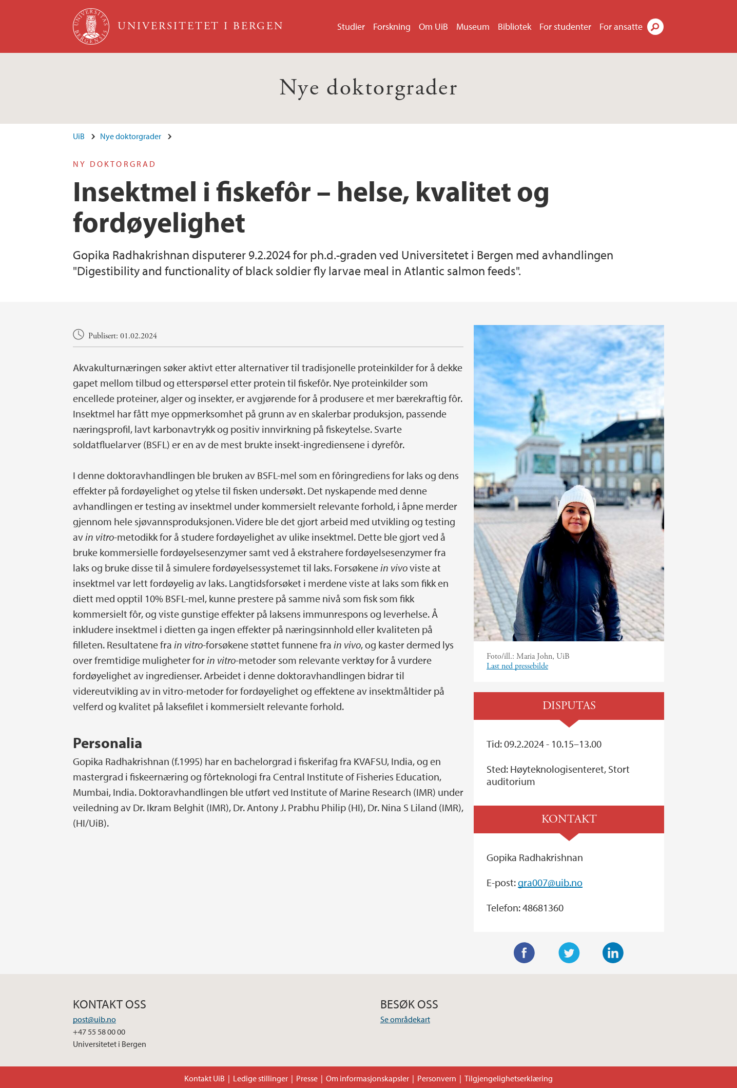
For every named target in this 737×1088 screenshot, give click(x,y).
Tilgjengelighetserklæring (508, 1078)
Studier (351, 26)
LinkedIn (613, 953)
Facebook (524, 953)
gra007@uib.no (550, 882)
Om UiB (433, 26)
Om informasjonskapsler (367, 1078)
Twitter (569, 953)
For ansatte (621, 26)
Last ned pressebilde (517, 666)
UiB (79, 136)
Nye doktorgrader (368, 88)
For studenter (565, 26)
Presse (307, 1078)
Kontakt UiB (204, 1078)
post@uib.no (94, 1019)
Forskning (392, 26)
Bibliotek (514, 26)
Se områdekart (405, 1019)
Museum (473, 26)
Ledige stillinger (260, 1078)
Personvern (436, 1078)
